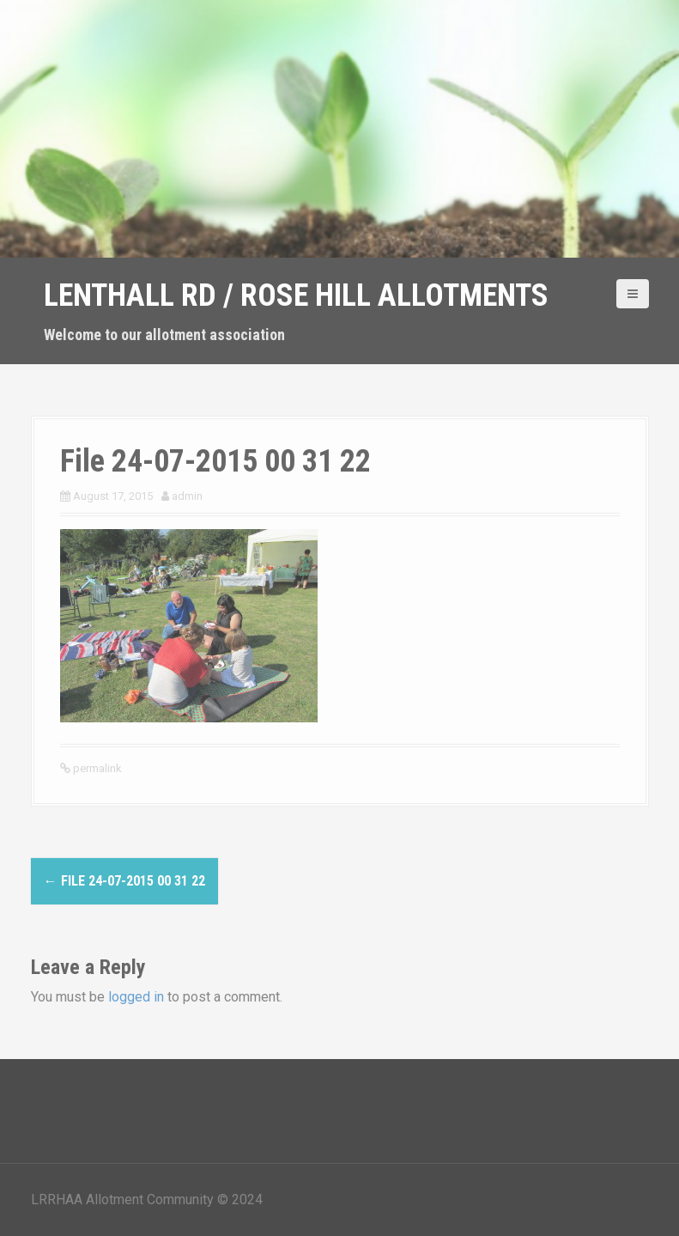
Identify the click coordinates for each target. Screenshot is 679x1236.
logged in (136, 997)
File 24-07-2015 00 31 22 (124, 881)
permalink (96, 768)
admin (187, 496)
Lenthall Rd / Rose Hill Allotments (296, 295)
